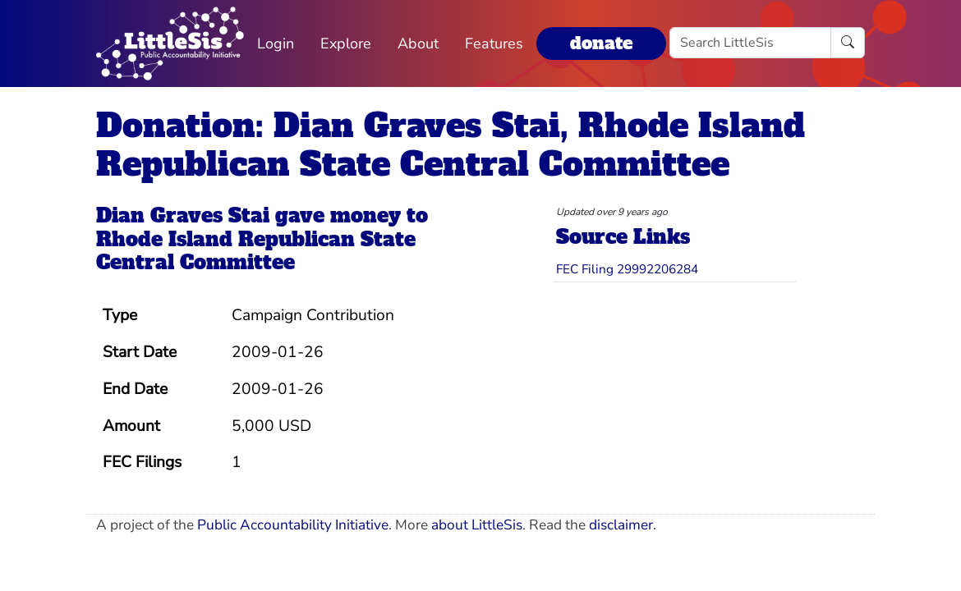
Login (275, 43)
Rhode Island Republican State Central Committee (256, 251)
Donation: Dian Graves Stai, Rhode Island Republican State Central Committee (450, 144)
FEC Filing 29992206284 (627, 268)
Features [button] (494, 43)
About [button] (418, 43)
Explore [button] (345, 43)
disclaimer (621, 524)
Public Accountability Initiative (293, 524)
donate (601, 43)
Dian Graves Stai (182, 215)
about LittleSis (476, 524)
